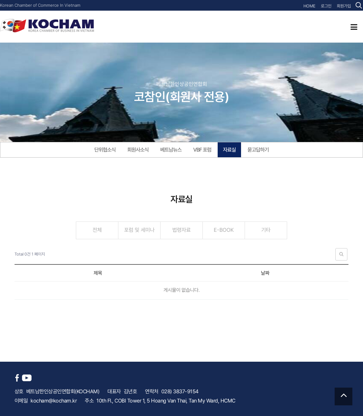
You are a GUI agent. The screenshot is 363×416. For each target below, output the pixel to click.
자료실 (229, 150)
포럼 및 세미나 (139, 230)
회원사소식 (138, 150)
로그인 (326, 6)
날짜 (265, 273)
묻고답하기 (258, 150)
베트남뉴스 (171, 150)
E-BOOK (224, 230)
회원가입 (344, 6)
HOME (309, 6)
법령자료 (181, 230)
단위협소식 (105, 150)
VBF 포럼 (202, 150)
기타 (265, 230)
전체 (97, 230)
